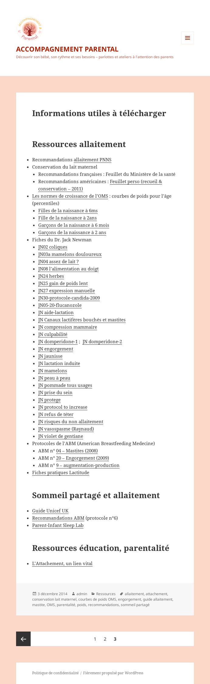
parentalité (66, 604)
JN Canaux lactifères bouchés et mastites (82, 320)
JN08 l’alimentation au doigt (68, 269)
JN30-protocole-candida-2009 (69, 298)
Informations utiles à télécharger (99, 113)
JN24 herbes (51, 276)
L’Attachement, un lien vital (62, 563)
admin (81, 593)
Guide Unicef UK (50, 511)
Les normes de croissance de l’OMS (70, 196)
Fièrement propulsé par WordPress (113, 673)
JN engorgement (55, 349)
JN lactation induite (59, 363)
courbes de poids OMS (97, 599)
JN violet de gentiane (60, 436)
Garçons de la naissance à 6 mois (73, 225)
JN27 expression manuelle (66, 290)
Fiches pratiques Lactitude (60, 472)
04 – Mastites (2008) (77, 451)
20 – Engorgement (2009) (82, 458)
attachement (156, 593)
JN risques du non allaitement (70, 421)
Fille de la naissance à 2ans (67, 218)
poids (81, 604)
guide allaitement (157, 599)
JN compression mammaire (67, 327)
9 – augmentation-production (88, 465)
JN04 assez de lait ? (58, 261)
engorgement (129, 599)
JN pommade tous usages (65, 385)
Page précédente (23, 639)
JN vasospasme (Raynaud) (66, 429)
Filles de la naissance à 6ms (68, 210)
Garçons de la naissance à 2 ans (72, 232)
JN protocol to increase (62, 407)
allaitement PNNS (92, 159)
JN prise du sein (55, 392)
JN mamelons (52, 370)
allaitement (134, 593)
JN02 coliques (52, 247)
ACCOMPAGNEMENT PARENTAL (67, 48)
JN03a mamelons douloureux (70, 254)
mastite (38, 604)
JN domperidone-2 (102, 341)
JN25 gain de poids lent (63, 283)
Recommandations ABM (58, 518)
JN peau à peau (54, 378)
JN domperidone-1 (58, 341)
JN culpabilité (52, 334)
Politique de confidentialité (55, 673)
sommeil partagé (135, 604)
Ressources (106, 593)
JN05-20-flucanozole (60, 305)
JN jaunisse (50, 356)
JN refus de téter (55, 414)
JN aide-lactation (56, 312)
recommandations (103, 604)
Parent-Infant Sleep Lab (57, 525)
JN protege (49, 400)
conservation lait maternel (54, 599)
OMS (51, 604)
